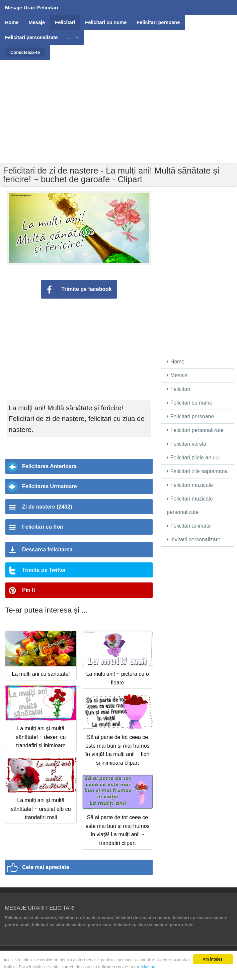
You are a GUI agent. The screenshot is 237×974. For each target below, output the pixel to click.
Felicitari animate (189, 526)
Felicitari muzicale (190, 485)
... (70, 37)
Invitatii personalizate (193, 539)
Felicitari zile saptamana (197, 471)
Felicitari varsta (186, 444)
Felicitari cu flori (43, 527)
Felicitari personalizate (195, 430)
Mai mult (149, 967)
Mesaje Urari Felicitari (31, 7)
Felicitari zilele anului (193, 457)
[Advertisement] (119, 107)
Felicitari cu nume (189, 403)
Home (175, 361)
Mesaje (177, 375)
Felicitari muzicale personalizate (190, 505)
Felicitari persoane (190, 416)
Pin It (28, 590)
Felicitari (178, 389)
